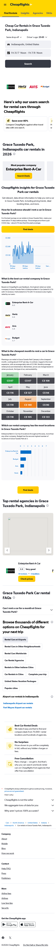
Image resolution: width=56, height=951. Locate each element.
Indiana (44, 823)
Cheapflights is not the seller (29, 800)
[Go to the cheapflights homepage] (21, 4)
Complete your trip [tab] (38, 674)
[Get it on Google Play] (9, 924)
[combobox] (14, 37)
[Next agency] (49, 551)
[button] (5, 4)
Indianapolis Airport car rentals (18, 703)
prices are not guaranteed (14, 791)
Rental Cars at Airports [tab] (15, 639)
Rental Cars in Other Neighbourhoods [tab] (22, 646)
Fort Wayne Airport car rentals (17, 707)
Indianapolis (9, 825)
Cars (7, 823)
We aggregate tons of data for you (29, 805)
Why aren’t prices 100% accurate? (29, 811)
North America (18, 823)
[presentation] (14, 154)
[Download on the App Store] (27, 924)
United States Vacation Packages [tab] (20, 681)
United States (33, 823)
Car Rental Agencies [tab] (14, 660)
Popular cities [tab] (11, 688)
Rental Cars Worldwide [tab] (16, 653)
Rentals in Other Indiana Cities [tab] (19, 667)
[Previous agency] (7, 551)
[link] (23, 176)
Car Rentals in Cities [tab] (14, 674)
